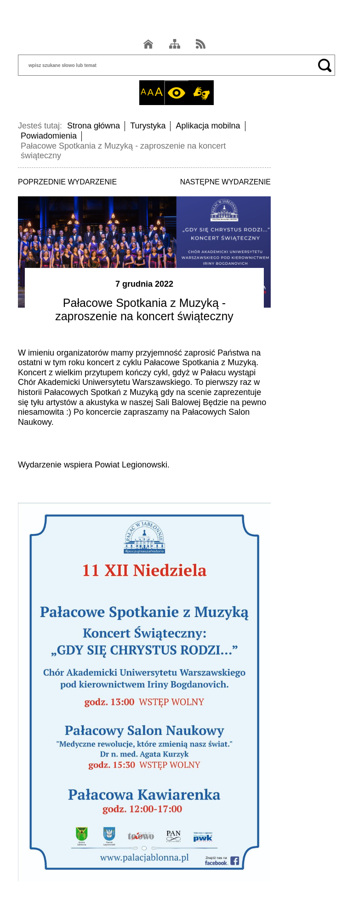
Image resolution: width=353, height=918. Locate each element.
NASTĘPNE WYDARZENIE (225, 182)
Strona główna (93, 125)
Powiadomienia (49, 135)
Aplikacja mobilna (208, 125)
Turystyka (147, 125)
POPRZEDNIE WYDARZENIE (67, 182)
